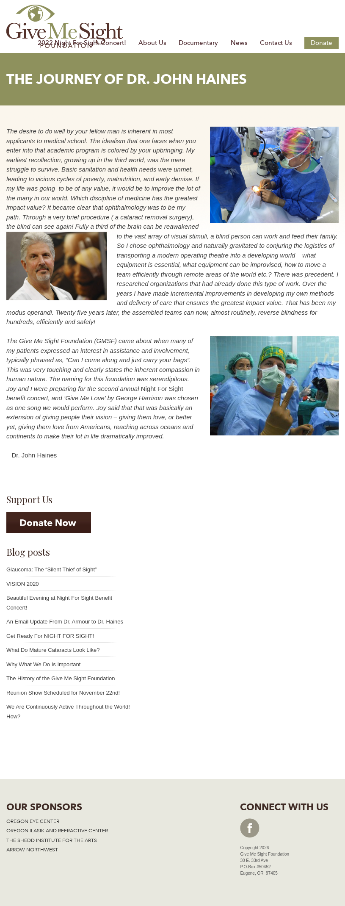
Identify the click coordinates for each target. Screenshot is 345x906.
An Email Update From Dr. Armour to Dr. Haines (64, 621)
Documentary (198, 43)
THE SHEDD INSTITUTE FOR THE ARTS (51, 840)
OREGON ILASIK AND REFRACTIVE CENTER (57, 831)
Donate (321, 43)
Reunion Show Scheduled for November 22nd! (63, 693)
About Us (152, 43)
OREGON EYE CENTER (32, 821)
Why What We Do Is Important (43, 664)
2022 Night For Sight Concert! (82, 43)
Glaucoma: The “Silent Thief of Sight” (51, 569)
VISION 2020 (22, 584)
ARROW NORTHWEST (32, 850)
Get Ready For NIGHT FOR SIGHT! (50, 636)
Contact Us (276, 43)
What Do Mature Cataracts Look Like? (52, 650)
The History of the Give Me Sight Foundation (60, 678)
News (239, 43)
